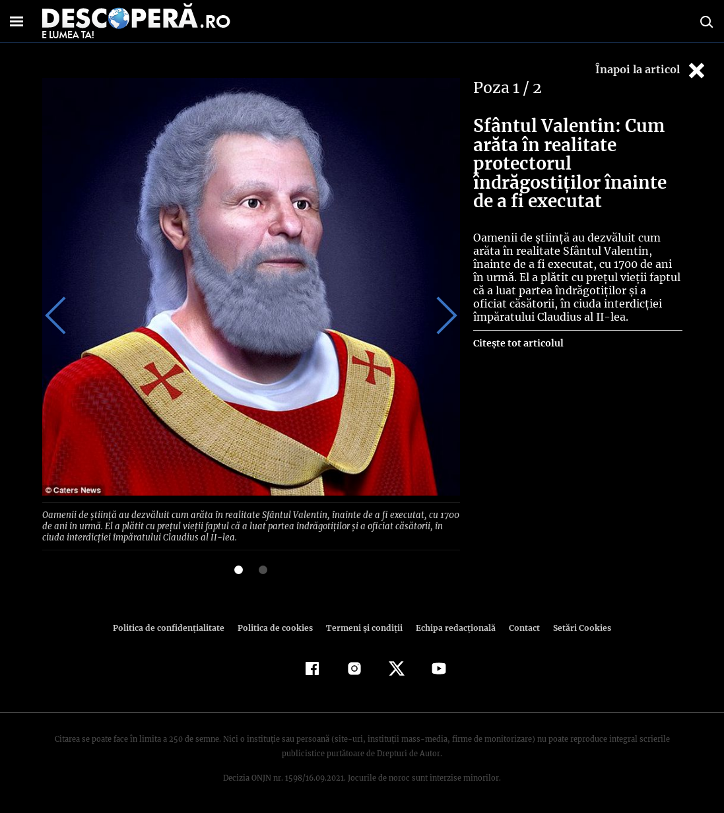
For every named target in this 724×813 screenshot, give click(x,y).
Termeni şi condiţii (363, 626)
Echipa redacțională (452, 626)
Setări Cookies (575, 626)
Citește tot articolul (517, 343)
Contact (519, 626)
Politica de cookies (277, 626)
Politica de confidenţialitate (174, 626)
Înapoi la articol (651, 70)
